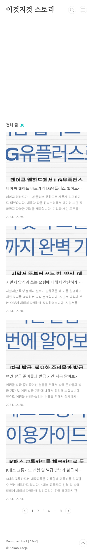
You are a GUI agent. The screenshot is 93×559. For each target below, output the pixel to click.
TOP (83, 543)
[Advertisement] (46, 66)
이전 (25, 511)
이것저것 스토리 (30, 9)
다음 (68, 511)
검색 (72, 10)
